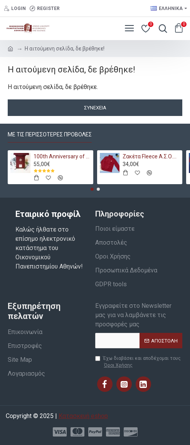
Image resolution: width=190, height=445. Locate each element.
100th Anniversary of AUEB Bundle (62, 156)
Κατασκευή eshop (83, 416)
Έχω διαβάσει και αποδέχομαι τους (138, 362)
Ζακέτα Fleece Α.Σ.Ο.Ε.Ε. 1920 (151, 156)
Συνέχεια (95, 108)
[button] (92, 189)
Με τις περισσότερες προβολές (50, 134)
